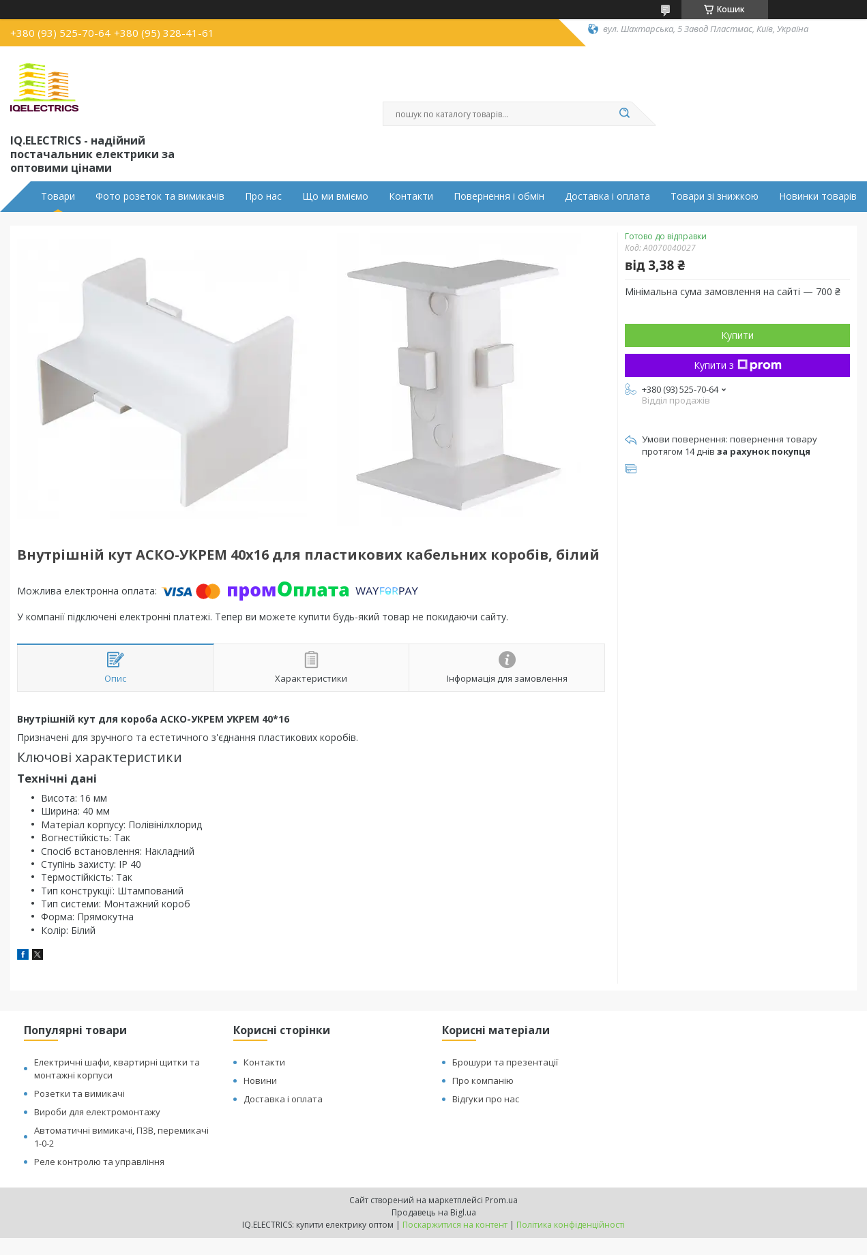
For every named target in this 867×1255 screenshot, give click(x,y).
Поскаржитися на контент (455, 1224)
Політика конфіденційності (570, 1224)
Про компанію (483, 1080)
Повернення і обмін (499, 196)
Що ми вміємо (335, 196)
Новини (260, 1080)
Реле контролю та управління (99, 1161)
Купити (737, 335)
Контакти (411, 196)
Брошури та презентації (505, 1062)
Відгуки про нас (485, 1099)
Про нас (263, 196)
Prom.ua (501, 1200)
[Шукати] (624, 114)
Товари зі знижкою (715, 196)
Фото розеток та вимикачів (159, 196)
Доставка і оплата (607, 196)
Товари (58, 196)
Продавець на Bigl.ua (434, 1212)
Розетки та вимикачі (79, 1093)
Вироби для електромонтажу (97, 1112)
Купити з (738, 365)
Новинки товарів (818, 196)
